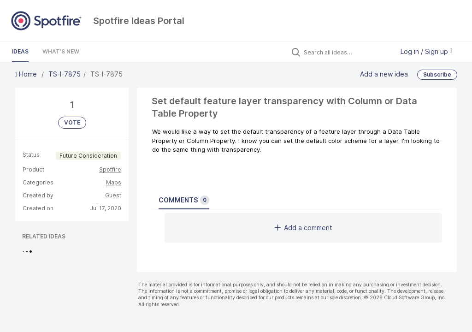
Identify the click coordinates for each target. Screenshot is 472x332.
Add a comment (303, 227)
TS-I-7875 (64, 74)
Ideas (20, 51)
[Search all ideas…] (346, 52)
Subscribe (437, 74)
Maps (113, 182)
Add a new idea (384, 74)
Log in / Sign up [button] (426, 51)
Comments (184, 200)
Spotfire (110, 169)
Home (27, 74)
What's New (60, 51)
